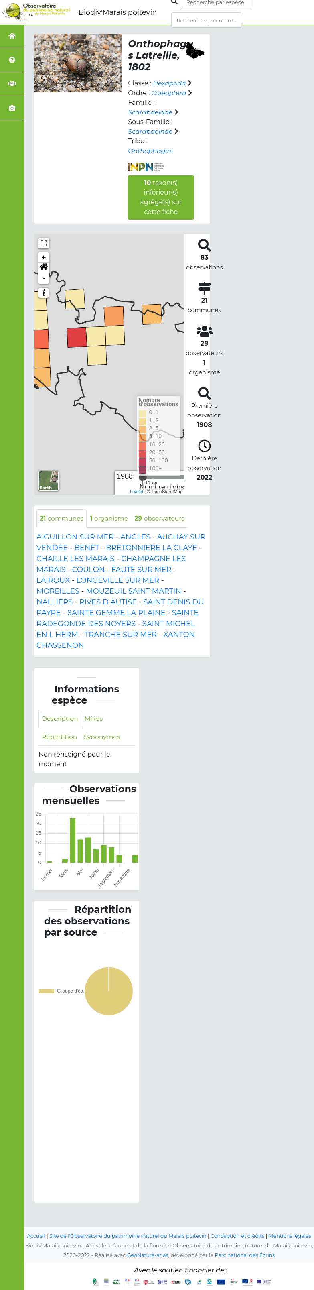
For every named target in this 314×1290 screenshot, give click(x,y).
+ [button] (44, 257)
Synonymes (103, 737)
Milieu (95, 719)
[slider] (143, 477)
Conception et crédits (248, 1226)
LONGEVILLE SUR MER (117, 580)
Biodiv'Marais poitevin (117, 12)
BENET (86, 547)
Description (60, 719)
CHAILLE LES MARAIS (75, 558)
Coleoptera (169, 93)
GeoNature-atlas (147, 1255)
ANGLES (135, 537)
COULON (88, 569)
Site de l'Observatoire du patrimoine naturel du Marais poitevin (137, 1226)
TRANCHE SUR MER (121, 634)
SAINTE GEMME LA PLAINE (116, 612)
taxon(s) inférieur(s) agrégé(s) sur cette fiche (161, 197)
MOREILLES (57, 591)
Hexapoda (169, 83)
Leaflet (136, 491)
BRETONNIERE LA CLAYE (151, 547)
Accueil (43, 1226)
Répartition (60, 737)
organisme (110, 518)
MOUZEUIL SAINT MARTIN (133, 591)
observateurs (162, 518)
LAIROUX (53, 580)
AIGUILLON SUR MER (75, 537)
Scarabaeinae (151, 131)
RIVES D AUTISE (108, 602)
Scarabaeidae (151, 112)
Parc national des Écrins (245, 1255)
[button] (43, 268)
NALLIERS (54, 602)
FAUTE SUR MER (141, 569)
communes (62, 518)
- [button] (44, 278)
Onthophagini (151, 151)
